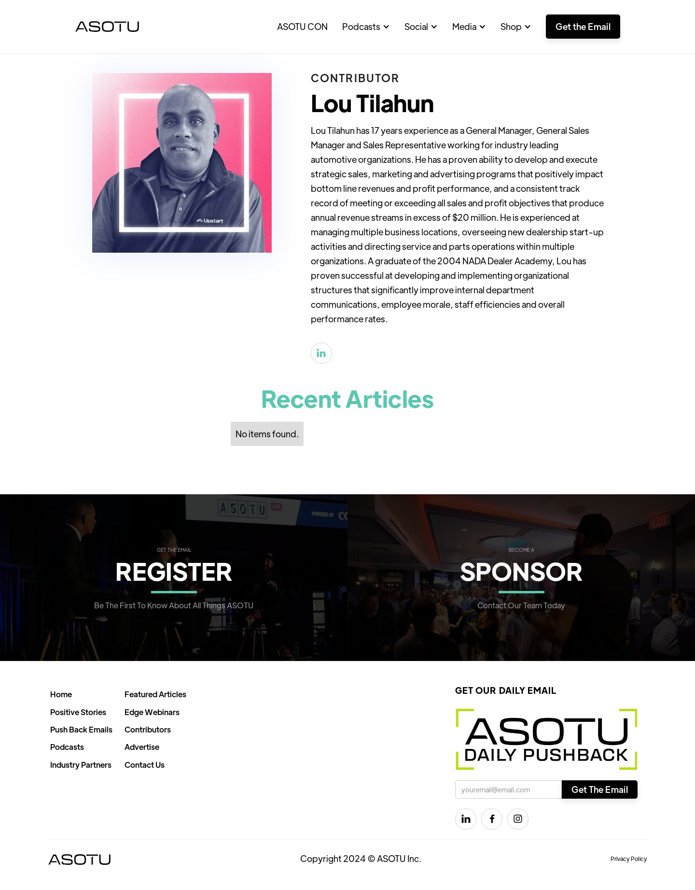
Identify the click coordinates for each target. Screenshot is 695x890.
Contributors (148, 729)
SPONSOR (521, 570)
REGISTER (174, 570)
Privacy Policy (629, 858)
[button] (366, 26)
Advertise (142, 747)
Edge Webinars (152, 712)
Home (61, 694)
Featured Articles (155, 694)
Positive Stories (78, 712)
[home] (107, 26)
